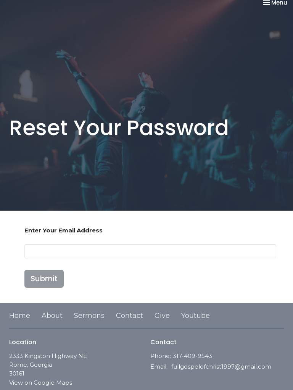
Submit (44, 278)
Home (19, 315)
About (52, 315)
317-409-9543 (192, 355)
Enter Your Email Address (63, 230)
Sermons (89, 315)
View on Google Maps (40, 382)
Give (162, 315)
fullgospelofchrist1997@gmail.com (221, 366)
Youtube (195, 315)
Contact (129, 315)
